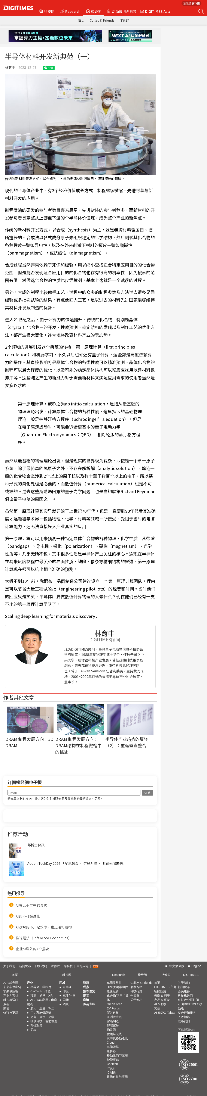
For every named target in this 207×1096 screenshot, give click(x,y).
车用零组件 (114, 982)
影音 (130, 11)
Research (70, 11)
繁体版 (187, 3)
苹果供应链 (10, 991)
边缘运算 (113, 991)
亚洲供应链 (114, 1017)
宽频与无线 (114, 1034)
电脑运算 (113, 1047)
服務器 (111, 1051)
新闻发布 (25, 966)
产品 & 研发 (162, 1000)
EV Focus (113, 1008)
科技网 (46, 11)
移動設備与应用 (117, 1055)
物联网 (111, 1029)
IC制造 (111, 1072)
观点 (86, 987)
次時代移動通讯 (117, 1038)
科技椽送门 (10, 1000)
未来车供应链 (12, 987)
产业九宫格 (10, 995)
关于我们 (9, 966)
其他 (157, 1008)
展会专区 (89, 1004)
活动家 (114, 11)
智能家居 (113, 1025)
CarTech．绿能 (40, 991)
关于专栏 (136, 1000)
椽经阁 (93, 11)
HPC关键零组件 (117, 987)
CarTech (112, 1064)
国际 (66, 1000)
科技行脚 (136, 991)
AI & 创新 (160, 1004)
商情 (86, 1000)
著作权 (55, 966)
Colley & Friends (102, 20)
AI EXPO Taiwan (165, 1012)
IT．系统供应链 (40, 1012)
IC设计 (111, 1068)
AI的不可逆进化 (28, 916)
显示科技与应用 (117, 1076)
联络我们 (184, 1021)
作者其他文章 (18, 697)
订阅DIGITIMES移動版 (190, 1006)
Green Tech (114, 1004)
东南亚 (67, 987)
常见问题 (83, 966)
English (196, 966)
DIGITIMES (191, 975)
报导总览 (89, 991)
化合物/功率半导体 (118, 998)
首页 (81, 20)
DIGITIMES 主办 (165, 987)
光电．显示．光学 (42, 1017)
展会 (6, 1004)
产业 (30, 982)
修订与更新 (10, 1012)
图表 (33, 1029)
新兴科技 (113, 1012)
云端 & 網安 (162, 995)
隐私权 (68, 966)
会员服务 (184, 991)
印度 (66, 991)
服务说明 (41, 966)
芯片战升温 (10, 982)
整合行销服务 (187, 1012)
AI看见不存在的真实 (31, 905)
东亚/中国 (69, 995)
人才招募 (184, 1017)
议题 (86, 982)
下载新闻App (186, 1029)
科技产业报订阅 (188, 1000)
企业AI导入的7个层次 (32, 948)
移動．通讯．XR (41, 995)
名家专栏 (136, 987)
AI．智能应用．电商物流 (42, 1002)
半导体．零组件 (40, 987)
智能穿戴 (113, 1059)
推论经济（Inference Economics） (44, 937)
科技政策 (36, 1025)
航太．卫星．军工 (42, 1008)
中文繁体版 (176, 966)
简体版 (196, 3)
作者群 (124, 20)
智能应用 (160, 991)
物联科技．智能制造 (43, 1021)
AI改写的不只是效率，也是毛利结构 (44, 927)
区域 (62, 982)
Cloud (111, 1042)
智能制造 (113, 1021)
